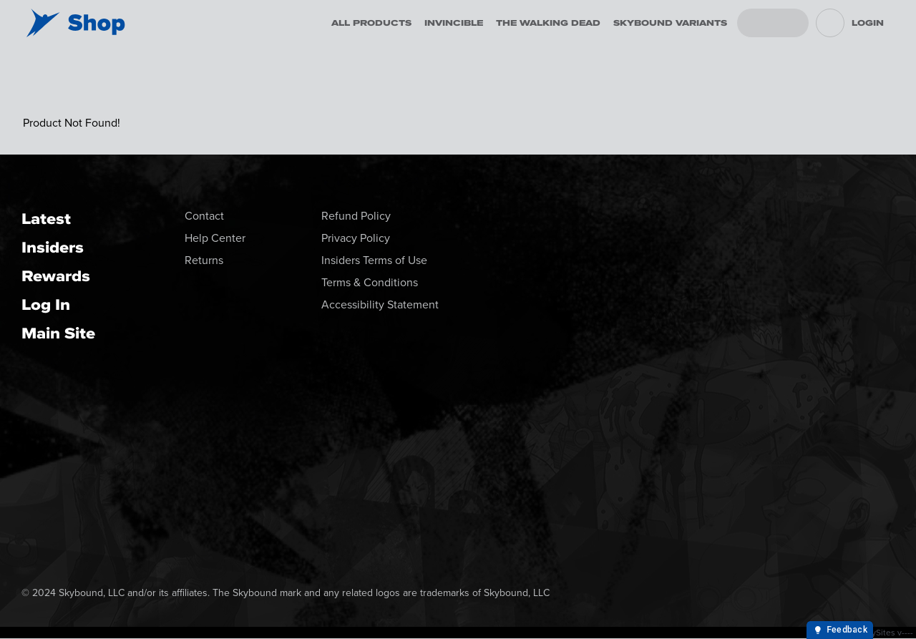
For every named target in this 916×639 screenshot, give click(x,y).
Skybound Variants (670, 22)
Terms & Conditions (369, 282)
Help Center (215, 238)
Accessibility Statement (380, 304)
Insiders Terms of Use (374, 260)
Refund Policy (356, 216)
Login (868, 23)
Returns (204, 260)
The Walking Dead (548, 22)
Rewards (55, 276)
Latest (46, 218)
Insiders (52, 247)
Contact (204, 216)
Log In (45, 304)
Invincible (453, 22)
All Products (371, 22)
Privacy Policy (355, 238)
